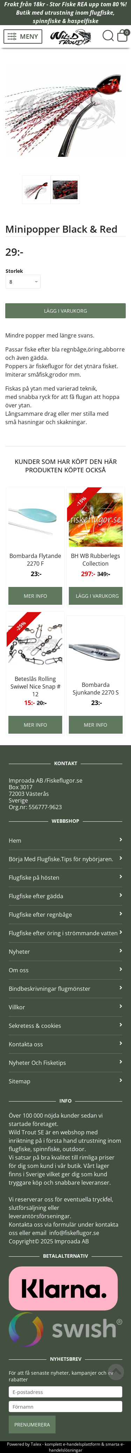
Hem (65, 840)
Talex (36, 1444)
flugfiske (101, 12)
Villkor (65, 1007)
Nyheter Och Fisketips (65, 1063)
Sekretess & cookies (65, 1026)
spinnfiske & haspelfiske (66, 21)
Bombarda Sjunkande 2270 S (96, 688)
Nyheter (65, 952)
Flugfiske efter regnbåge (65, 914)
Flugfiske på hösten (65, 877)
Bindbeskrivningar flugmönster (65, 989)
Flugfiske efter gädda (65, 896)
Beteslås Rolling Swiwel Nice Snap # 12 (35, 686)
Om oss (65, 970)
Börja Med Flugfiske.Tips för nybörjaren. (65, 859)
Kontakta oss (65, 1044)
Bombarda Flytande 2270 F (35, 559)
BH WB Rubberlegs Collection (95, 559)
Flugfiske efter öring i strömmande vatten (65, 933)
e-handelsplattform (81, 1444)
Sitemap (65, 1081)
